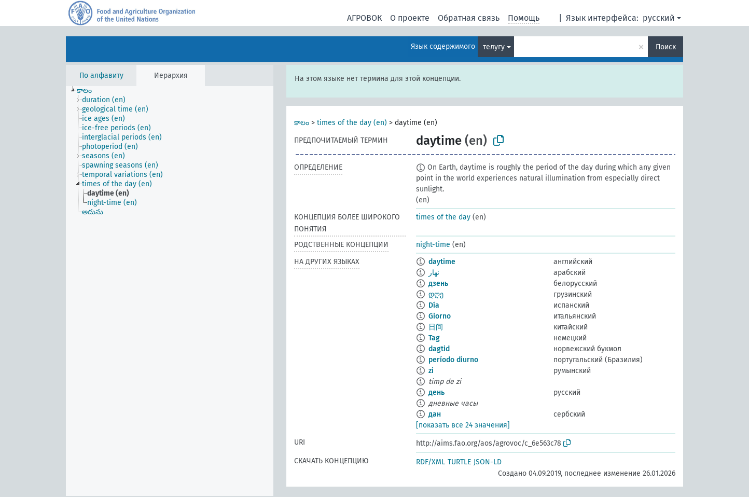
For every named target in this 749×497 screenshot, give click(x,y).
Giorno (439, 316)
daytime (441, 261)
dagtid (439, 348)
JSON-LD (488, 462)
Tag (434, 338)
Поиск (666, 47)
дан (434, 414)
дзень (438, 283)
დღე (435, 294)
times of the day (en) (352, 122)
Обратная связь (469, 18)
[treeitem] (88, 90)
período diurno (453, 359)
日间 (435, 327)
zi (431, 370)
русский (659, 18)
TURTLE (459, 462)
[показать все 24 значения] (463, 425)
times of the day (443, 217)
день (436, 392)
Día (433, 305)
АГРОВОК (364, 18)
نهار (433, 272)
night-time (433, 244)
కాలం (301, 122)
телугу (494, 47)
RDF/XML (430, 462)
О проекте (409, 18)
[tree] (169, 291)
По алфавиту (101, 75)
